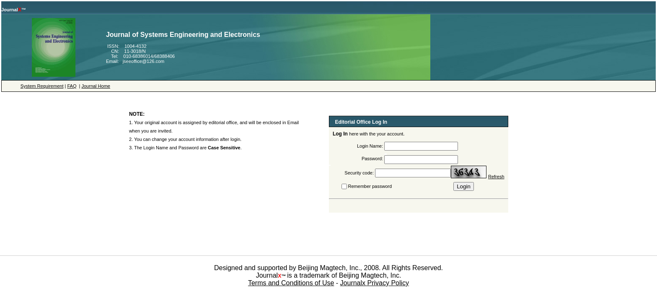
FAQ (71, 86)
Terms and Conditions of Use (291, 282)
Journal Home (95, 86)
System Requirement (42, 86)
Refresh (496, 176)
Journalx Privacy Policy (374, 282)
